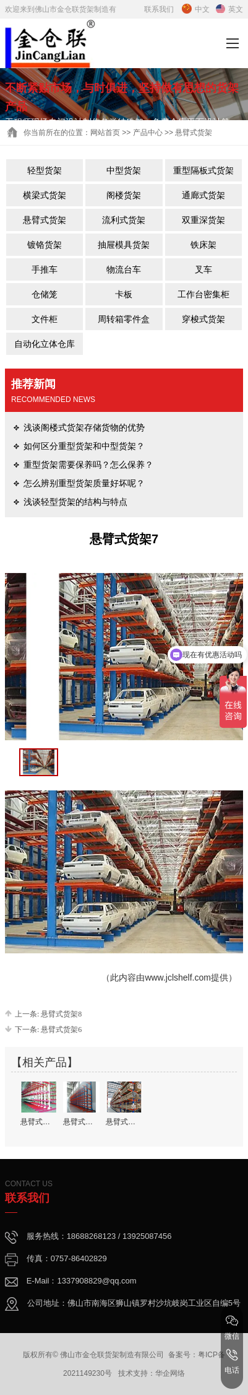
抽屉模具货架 (124, 245)
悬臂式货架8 (61, 1014)
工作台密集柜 (203, 294)
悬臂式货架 (44, 220)
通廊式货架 (203, 195)
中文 (196, 9)
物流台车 (123, 269)
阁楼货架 (123, 195)
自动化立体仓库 (44, 344)
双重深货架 (203, 220)
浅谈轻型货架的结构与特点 (75, 502)
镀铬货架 (44, 245)
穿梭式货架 (203, 319)
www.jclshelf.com (178, 977)
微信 (231, 1327)
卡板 (123, 294)
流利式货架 (123, 220)
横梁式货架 (44, 195)
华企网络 (170, 1373)
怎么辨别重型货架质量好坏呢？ (84, 483)
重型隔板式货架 (203, 170)
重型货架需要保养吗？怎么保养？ (88, 465)
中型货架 (123, 170)
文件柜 (45, 319)
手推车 (45, 269)
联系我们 (159, 9)
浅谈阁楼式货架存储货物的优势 (84, 427)
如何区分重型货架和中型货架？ (84, 446)
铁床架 (203, 245)
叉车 (203, 269)
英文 (229, 9)
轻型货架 (44, 170)
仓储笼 (45, 294)
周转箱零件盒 (124, 319)
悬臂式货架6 (61, 1029)
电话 (231, 1362)
